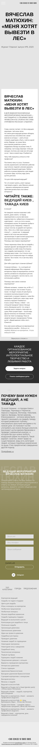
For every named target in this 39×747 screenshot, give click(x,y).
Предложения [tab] (30, 589)
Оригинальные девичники (11, 630)
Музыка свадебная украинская (12, 614)
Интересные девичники (10, 665)
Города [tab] (18, 589)
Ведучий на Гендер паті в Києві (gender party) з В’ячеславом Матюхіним (18, 688)
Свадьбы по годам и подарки (12, 601)
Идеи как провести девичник (12, 633)
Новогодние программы (10, 644)
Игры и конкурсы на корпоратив (13, 606)
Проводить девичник (9, 638)
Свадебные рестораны (9, 636)
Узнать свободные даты (19, 376)
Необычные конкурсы (9, 611)
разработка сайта (20, 742)
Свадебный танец (8, 649)
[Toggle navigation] (3, 3)
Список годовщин (8, 668)
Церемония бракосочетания (11, 671)
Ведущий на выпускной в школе (13, 620)
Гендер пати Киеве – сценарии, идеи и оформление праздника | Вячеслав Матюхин (18, 705)
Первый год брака (8, 655)
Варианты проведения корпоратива (14, 663)
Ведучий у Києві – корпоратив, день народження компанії (14, 714)
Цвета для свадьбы (8, 603)
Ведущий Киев (18, 200)
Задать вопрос (19, 368)
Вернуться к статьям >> (19, 338)
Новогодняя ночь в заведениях (12, 647)
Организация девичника (10, 628)
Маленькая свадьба (8, 625)
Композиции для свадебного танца (14, 622)
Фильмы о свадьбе (8, 682)
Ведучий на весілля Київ (10, 684)
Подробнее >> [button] (7, 451)
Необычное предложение (11, 609)
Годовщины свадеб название (12, 657)
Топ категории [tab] (7, 589)
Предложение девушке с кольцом (14, 660)
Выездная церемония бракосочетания (15, 674)
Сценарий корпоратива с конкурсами (15, 676)
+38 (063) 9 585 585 (28, 3)
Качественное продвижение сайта (12, 744)
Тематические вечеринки (10, 652)
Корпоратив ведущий (9, 598)
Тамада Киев (16, 204)
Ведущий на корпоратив (19, 330)
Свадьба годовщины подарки (12, 617)
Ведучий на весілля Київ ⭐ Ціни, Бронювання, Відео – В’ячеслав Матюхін (16, 701)
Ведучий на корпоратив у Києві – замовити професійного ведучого (17, 696)
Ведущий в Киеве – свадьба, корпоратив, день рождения (16, 692)
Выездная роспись (8, 679)
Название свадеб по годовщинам (13, 641)
